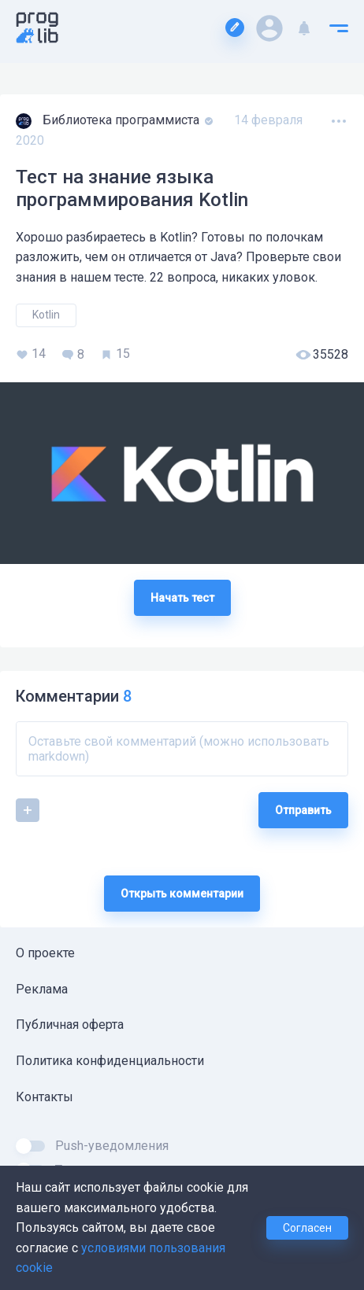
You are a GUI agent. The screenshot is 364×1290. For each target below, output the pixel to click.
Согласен (307, 1228)
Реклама (42, 989)
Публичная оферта (70, 1024)
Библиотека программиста (122, 119)
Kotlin (46, 314)
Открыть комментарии (182, 893)
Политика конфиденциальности (110, 1060)
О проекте (45, 952)
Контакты (44, 1096)
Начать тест (182, 598)
